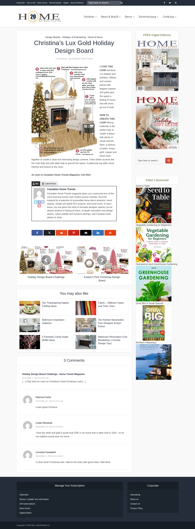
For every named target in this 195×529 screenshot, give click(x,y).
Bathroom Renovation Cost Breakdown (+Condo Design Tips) (112, 340)
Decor (128, 16)
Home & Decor (95, 37)
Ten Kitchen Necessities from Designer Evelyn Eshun (111, 323)
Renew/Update (55, 3)
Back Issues (42, 3)
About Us (134, 499)
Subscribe (21, 3)
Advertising (135, 495)
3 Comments (61, 59)
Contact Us (135, 504)
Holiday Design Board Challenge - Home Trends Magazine (53, 374)
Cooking (168, 16)
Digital (65, 3)
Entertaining (147, 16)
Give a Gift (31, 3)
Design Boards (52, 37)
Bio (37, 184)
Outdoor (89, 16)
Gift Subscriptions (27, 504)
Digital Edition (26, 513)
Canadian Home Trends (82, 59)
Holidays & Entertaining (74, 37)
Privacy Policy (136, 508)
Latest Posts (50, 184)
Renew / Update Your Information (34, 499)
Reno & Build (109, 16)
